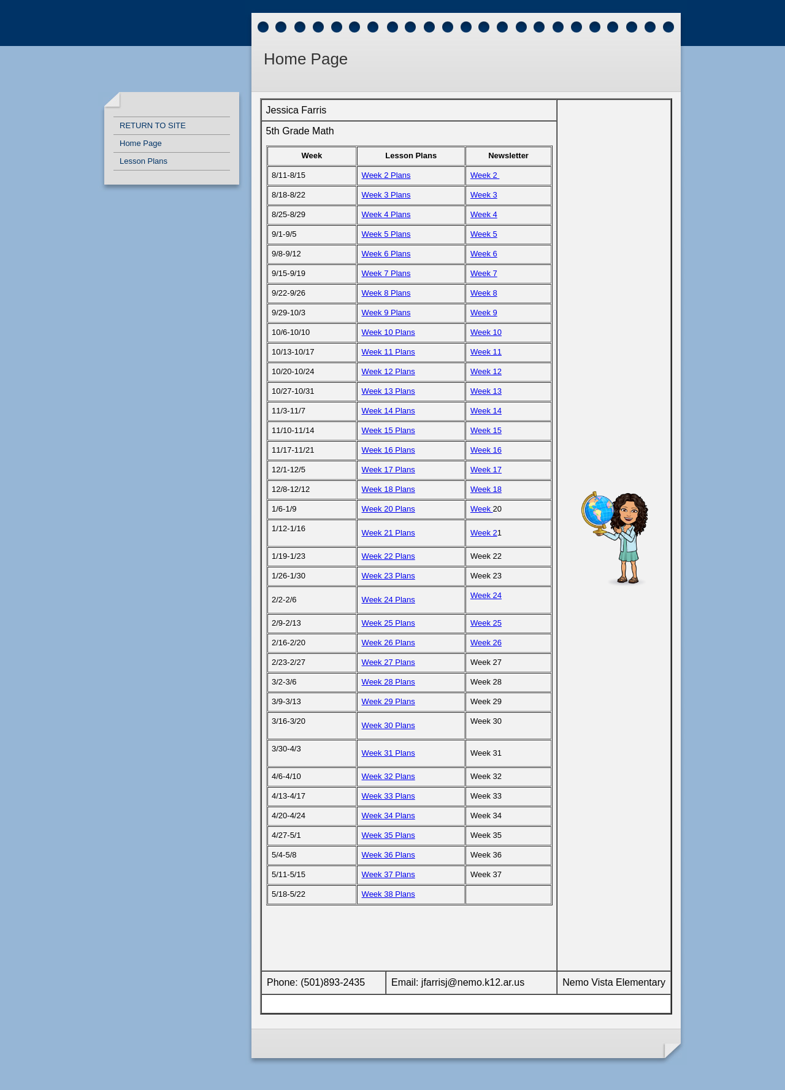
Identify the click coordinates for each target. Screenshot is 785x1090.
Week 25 (486, 623)
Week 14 (486, 410)
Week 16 (486, 450)
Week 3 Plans (386, 194)
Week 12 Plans (388, 371)
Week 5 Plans (386, 234)
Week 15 (486, 430)
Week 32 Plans (388, 776)
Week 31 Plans (388, 753)
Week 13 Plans (388, 391)
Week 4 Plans (386, 214)
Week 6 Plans (386, 253)
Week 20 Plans (388, 508)
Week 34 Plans (388, 815)
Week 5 (483, 234)
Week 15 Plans (388, 430)
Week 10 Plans (388, 332)
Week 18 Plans (388, 489)
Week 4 (483, 214)
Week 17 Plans (388, 469)
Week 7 (483, 273)
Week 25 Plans (388, 623)
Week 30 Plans (388, 725)
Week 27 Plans (388, 662)
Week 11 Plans (388, 351)
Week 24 (486, 595)
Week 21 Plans (388, 532)
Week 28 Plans (388, 681)
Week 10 (486, 332)
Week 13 (486, 391)
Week (481, 508)
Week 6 (483, 253)
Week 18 (486, 489)
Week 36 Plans (388, 854)
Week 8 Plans (386, 292)
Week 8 (483, 292)
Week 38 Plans (388, 894)
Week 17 (486, 469)
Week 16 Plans (388, 450)
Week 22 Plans (388, 556)
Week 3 (483, 194)
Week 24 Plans (388, 599)
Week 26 (486, 642)
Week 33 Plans (388, 795)
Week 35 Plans (388, 835)
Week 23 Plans (388, 575)
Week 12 (486, 371)
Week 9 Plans (386, 312)
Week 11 (486, 351)
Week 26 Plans (388, 642)
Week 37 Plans (388, 874)
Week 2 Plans (386, 175)
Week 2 (484, 175)
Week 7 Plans (386, 273)
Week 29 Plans (388, 701)
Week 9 (483, 312)
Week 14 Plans (388, 410)
